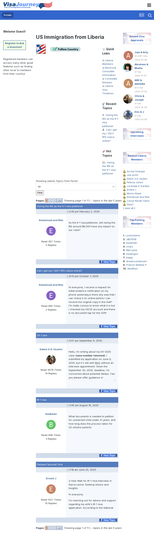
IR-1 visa (41, 399)
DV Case (42, 335)
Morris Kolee (134, 193)
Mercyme (131, 250)
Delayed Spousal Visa (50, 464)
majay (129, 257)
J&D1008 (131, 239)
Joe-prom (132, 174)
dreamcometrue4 (136, 261)
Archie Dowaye (136, 171)
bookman (131, 242)
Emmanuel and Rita (138, 196)
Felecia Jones (135, 182)
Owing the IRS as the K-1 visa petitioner (60, 206)
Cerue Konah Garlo (138, 200)
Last (59, 200)
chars (129, 246)
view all (129, 208)
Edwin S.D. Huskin (137, 178)
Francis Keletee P (136, 264)
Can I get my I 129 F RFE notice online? (59, 270)
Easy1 (130, 204)
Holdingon (132, 253)
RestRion (133, 268)
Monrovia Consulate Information (109, 71)
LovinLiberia (133, 235)
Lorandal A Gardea (138, 186)
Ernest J (131, 189)
